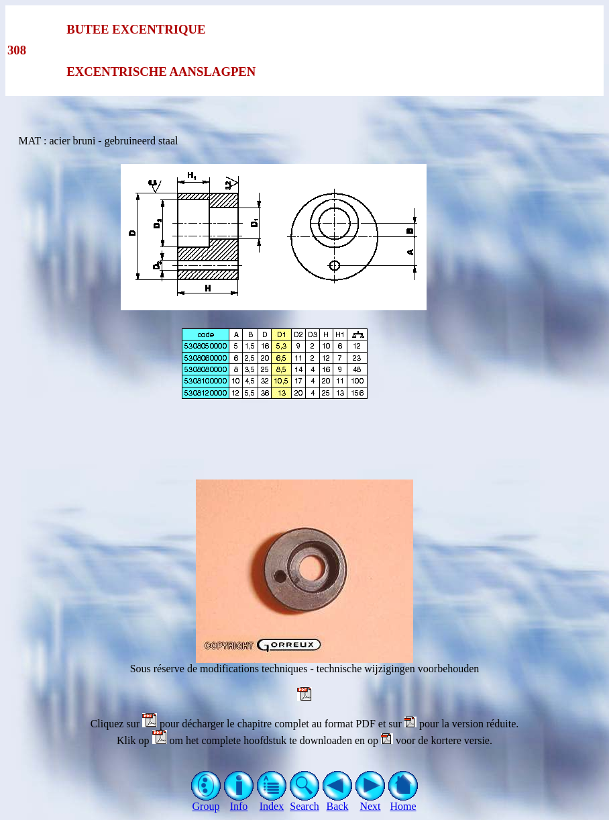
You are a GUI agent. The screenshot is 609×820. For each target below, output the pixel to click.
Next (370, 801)
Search (305, 801)
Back (338, 801)
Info (239, 801)
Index (272, 801)
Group (206, 801)
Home (403, 801)
